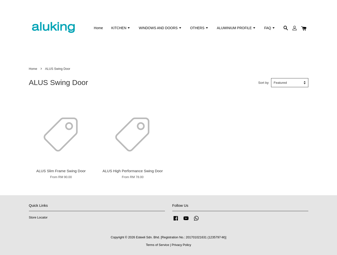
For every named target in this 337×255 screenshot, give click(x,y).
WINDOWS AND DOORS (160, 28)
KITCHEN (120, 28)
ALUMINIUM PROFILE (236, 28)
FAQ (269, 28)
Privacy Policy (181, 245)
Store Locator (38, 217)
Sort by (263, 83)
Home (98, 28)
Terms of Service (157, 245)
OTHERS (199, 28)
